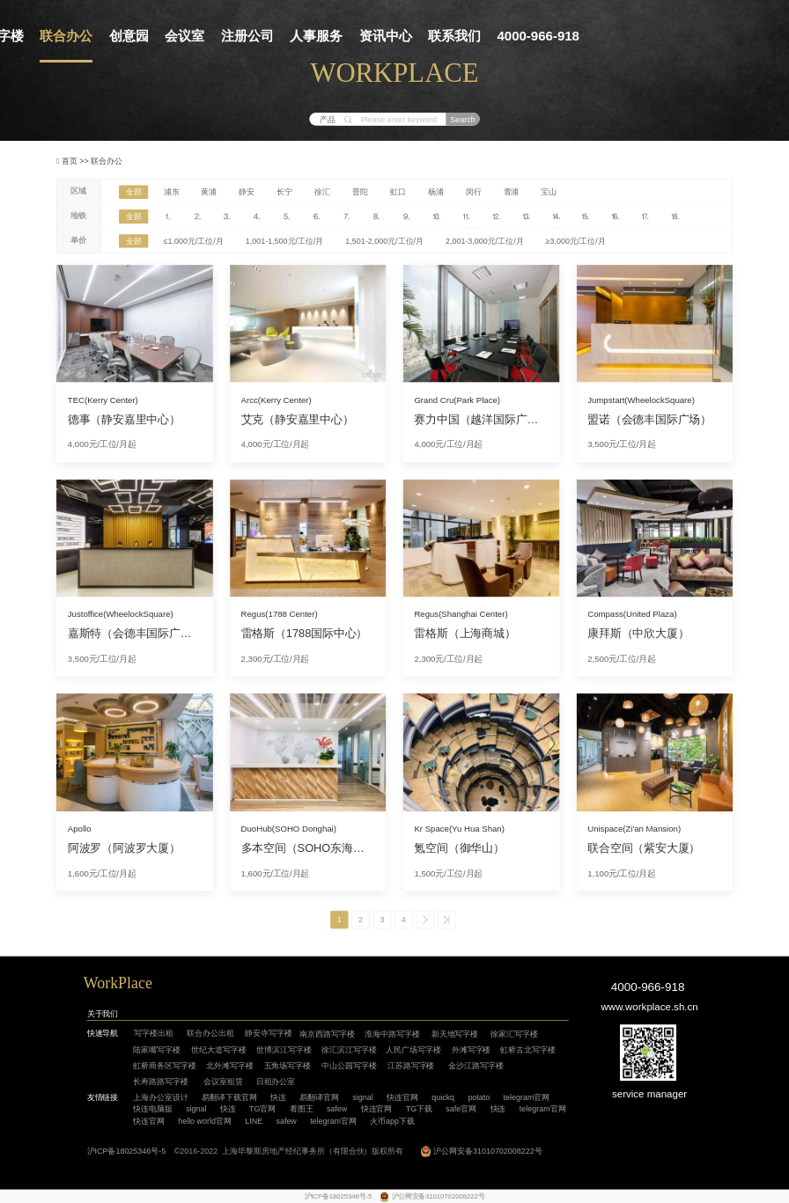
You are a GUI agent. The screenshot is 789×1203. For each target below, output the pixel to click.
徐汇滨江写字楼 (349, 1049)
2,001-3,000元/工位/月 (485, 241)
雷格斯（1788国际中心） (304, 633)
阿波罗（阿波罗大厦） (124, 848)
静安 (246, 191)
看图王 (301, 1108)
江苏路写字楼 (411, 1065)
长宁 (284, 191)
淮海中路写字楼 (392, 1034)
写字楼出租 (153, 1033)
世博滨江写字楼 (284, 1049)
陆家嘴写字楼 (157, 1049)
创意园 (129, 35)
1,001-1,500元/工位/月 (285, 241)
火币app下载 (392, 1120)
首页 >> (76, 160)
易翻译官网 (319, 1097)
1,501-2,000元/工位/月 (384, 241)
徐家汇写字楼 (514, 1034)
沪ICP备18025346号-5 (126, 1150)
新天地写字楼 (455, 1034)
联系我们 (454, 35)
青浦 (512, 191)
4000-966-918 (538, 35)
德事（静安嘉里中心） (124, 419)
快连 (278, 1097)
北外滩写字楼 (230, 1065)
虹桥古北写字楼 (528, 1049)
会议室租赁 (223, 1081)
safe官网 (461, 1108)
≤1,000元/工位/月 (194, 241)
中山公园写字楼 (349, 1065)
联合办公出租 (210, 1033)
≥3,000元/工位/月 (576, 241)
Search (462, 118)
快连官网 (402, 1097)
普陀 (360, 191)
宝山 (549, 191)
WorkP (105, 983)
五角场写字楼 (288, 1065)
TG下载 (419, 1108)
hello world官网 (205, 1120)
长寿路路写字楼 (160, 1081)
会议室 (184, 35)
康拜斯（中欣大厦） (638, 633)
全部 (134, 191)
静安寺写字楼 (268, 1033)
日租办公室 (276, 1081)
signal (362, 1097)
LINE (253, 1120)
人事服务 (316, 35)
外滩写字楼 (471, 1049)
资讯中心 (385, 35)
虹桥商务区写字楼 (164, 1065)
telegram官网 (527, 1097)
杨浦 (436, 191)
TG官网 (262, 1108)
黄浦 (209, 191)
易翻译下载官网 (229, 1097)
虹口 (398, 191)
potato (479, 1097)
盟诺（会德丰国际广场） (649, 419)
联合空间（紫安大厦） (643, 848)
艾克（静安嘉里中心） (297, 419)
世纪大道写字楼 (219, 1049)
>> (446, 920)
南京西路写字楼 (327, 1034)
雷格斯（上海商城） (464, 633)
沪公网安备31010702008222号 (487, 1150)
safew (337, 1108)
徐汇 (322, 191)
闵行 (474, 191)
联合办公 (66, 35)
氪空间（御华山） (459, 848)
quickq (442, 1097)
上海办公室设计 (160, 1097)
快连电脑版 (153, 1108)
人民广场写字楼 (413, 1049)
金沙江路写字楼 (476, 1065)
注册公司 (247, 35)
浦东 (172, 191)
